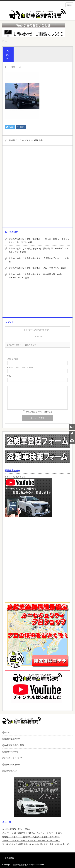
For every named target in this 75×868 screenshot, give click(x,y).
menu (69, 5)
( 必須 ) (12, 359)
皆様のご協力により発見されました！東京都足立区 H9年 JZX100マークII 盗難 (36, 276)
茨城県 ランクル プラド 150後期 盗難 (26, 140)
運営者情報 (9, 858)
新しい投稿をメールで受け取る (39, 412)
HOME (8, 732)
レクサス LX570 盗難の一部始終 (16, 829)
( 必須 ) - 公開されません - (21, 367)
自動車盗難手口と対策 (14, 745)
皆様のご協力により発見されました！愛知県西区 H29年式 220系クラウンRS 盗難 (38, 250)
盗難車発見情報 (11, 752)
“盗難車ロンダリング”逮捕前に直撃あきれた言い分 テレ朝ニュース (31, 840)
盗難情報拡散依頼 (12, 764)
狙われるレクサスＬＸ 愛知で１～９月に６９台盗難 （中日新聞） (31, 837)
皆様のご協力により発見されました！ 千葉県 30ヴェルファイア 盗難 (39, 260)
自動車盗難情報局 (20, 865)
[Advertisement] (37, 187)
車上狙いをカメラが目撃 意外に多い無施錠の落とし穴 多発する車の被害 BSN (36, 844)
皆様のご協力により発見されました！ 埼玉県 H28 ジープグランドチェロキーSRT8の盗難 (39, 240)
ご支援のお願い (11, 771)
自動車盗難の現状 (12, 739)
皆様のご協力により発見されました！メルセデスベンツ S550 (37, 268)
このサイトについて (13, 758)
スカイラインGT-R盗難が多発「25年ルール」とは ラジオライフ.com (32, 833)
